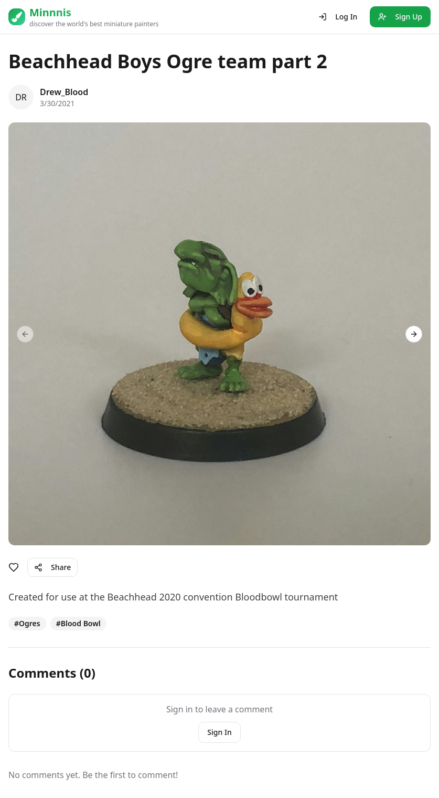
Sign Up (400, 17)
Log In (337, 17)
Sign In (219, 732)
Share (52, 567)
